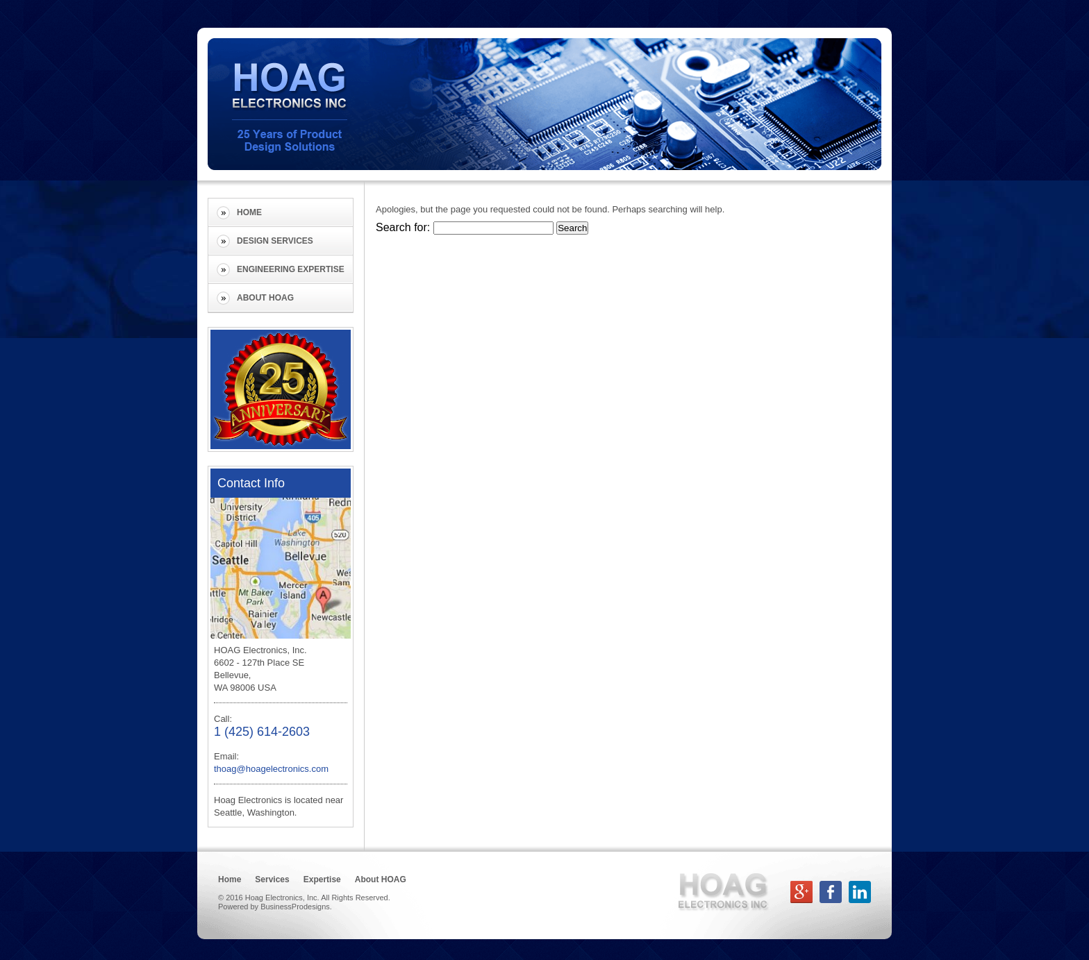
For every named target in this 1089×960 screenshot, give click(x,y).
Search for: (403, 227)
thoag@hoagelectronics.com (271, 769)
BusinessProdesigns (295, 906)
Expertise (322, 879)
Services (272, 879)
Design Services (275, 241)
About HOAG (265, 298)
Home (249, 212)
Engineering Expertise (290, 269)
